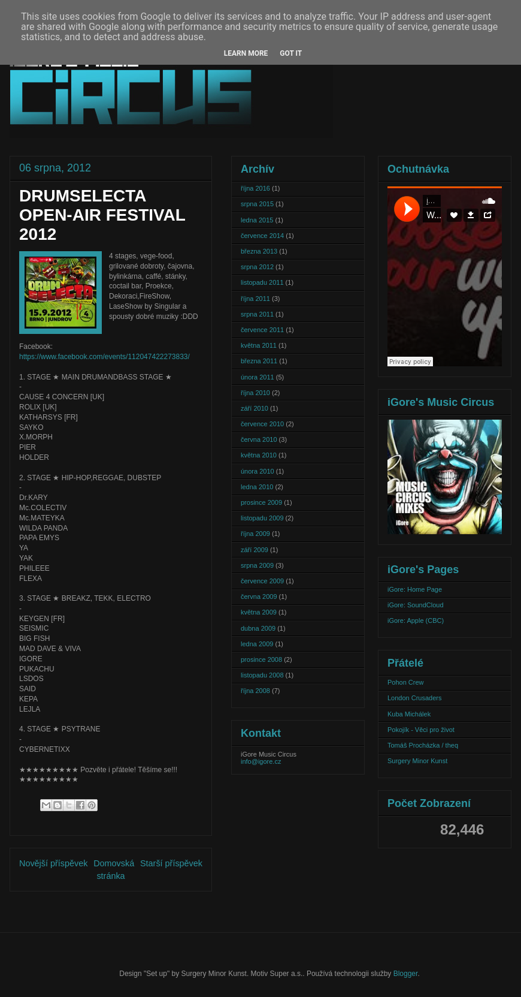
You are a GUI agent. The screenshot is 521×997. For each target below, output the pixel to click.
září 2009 (254, 549)
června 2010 (259, 439)
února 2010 (257, 471)
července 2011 (262, 329)
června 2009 (259, 596)
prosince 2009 (261, 502)
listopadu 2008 (262, 675)
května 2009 (259, 612)
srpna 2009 (257, 565)
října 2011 (255, 298)
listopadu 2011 (262, 282)
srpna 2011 (257, 314)
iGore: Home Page (414, 589)
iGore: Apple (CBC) (415, 620)
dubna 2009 (258, 628)
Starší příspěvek (171, 863)
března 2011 (259, 361)
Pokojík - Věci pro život (421, 729)
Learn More (246, 53)
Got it (291, 53)
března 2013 (259, 251)
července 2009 (262, 581)
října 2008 (255, 690)
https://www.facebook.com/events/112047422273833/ (104, 357)
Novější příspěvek (53, 863)
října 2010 (255, 392)
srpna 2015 (257, 203)
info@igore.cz (261, 761)
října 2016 (255, 188)
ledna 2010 (257, 486)
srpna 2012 (257, 266)
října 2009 (255, 533)
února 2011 (257, 377)
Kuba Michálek (409, 714)
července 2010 (262, 423)
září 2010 (254, 408)
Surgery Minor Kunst (417, 760)
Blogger (405, 973)
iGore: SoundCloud (415, 605)
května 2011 (259, 345)
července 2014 (262, 235)
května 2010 (259, 455)
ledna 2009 (257, 643)
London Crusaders (414, 697)
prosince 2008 (261, 659)
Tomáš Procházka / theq (422, 745)
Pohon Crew (405, 682)
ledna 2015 (257, 220)
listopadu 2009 (262, 518)
